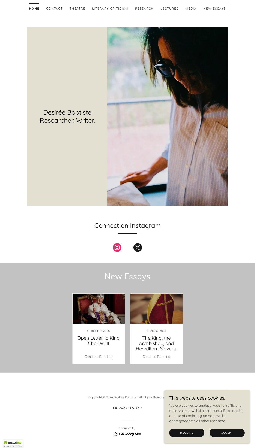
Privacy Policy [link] (127, 408)
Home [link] (34, 8)
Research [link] (144, 8)
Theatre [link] (77, 8)
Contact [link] (54, 8)
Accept (227, 432)
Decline (187, 432)
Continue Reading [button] (98, 356)
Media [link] (191, 8)
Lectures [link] (169, 8)
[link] (117, 248)
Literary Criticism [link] (110, 8)
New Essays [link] (215, 8)
